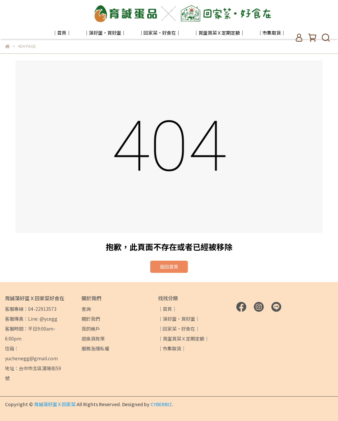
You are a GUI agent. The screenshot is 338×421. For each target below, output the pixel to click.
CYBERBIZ (161, 404)
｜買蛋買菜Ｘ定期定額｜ (219, 32)
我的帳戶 (91, 328)
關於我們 (91, 318)
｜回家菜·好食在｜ (160, 32)
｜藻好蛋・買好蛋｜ (105, 32)
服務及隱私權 (95, 348)
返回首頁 (169, 266)
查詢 (86, 309)
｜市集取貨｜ (272, 32)
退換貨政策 (93, 338)
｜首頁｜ (61, 32)
